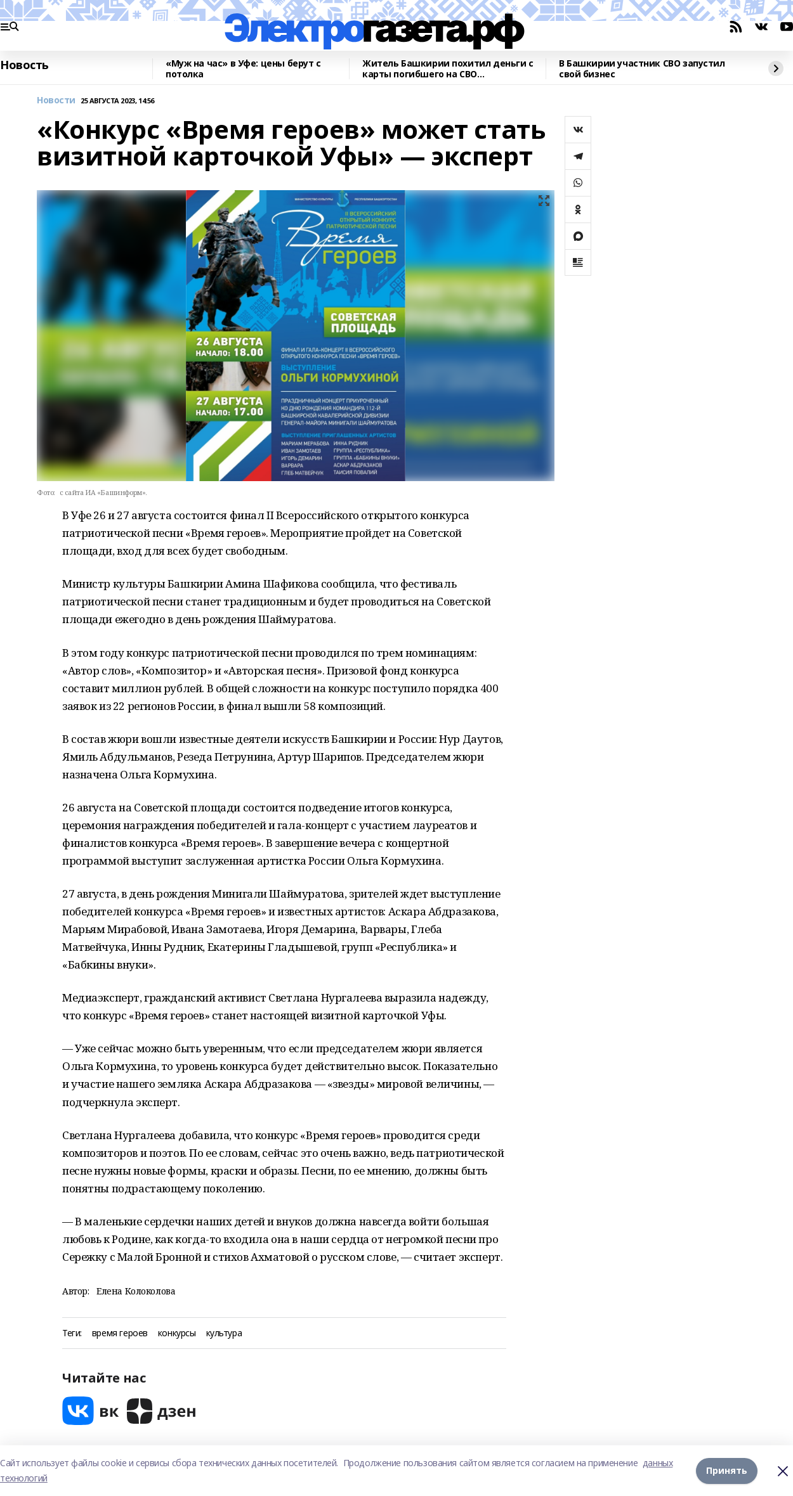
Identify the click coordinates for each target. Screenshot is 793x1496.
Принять (726, 1470)
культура (224, 1333)
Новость (24, 65)
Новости (56, 100)
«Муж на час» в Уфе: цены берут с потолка (243, 68)
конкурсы (177, 1333)
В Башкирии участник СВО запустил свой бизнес (642, 68)
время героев (120, 1333)
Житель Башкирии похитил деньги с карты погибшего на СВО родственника (448, 68)
